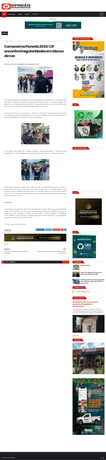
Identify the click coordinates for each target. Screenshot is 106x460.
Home (6, 41)
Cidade (27, 14)
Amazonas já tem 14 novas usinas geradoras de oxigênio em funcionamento (85, 304)
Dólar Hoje (76, 336)
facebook (65, 262)
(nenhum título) (85, 265)
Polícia (11, 41)
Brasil (20, 14)
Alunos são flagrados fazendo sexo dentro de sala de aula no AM (91, 273)
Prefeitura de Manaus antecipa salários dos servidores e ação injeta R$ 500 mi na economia (92, 281)
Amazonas (11, 14)
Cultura (35, 14)
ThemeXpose (11, 457)
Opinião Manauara (81, 292)
